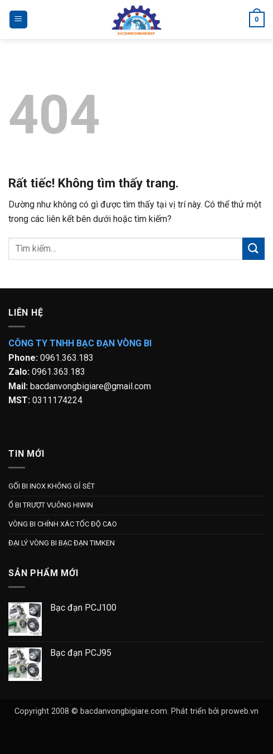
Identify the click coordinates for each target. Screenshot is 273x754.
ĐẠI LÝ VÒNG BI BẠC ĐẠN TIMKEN (61, 543)
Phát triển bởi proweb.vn (215, 711)
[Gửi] (253, 248)
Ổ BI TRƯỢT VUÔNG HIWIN (50, 505)
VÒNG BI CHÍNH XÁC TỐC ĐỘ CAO (62, 524)
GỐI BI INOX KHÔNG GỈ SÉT (51, 486)
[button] (18, 20)
